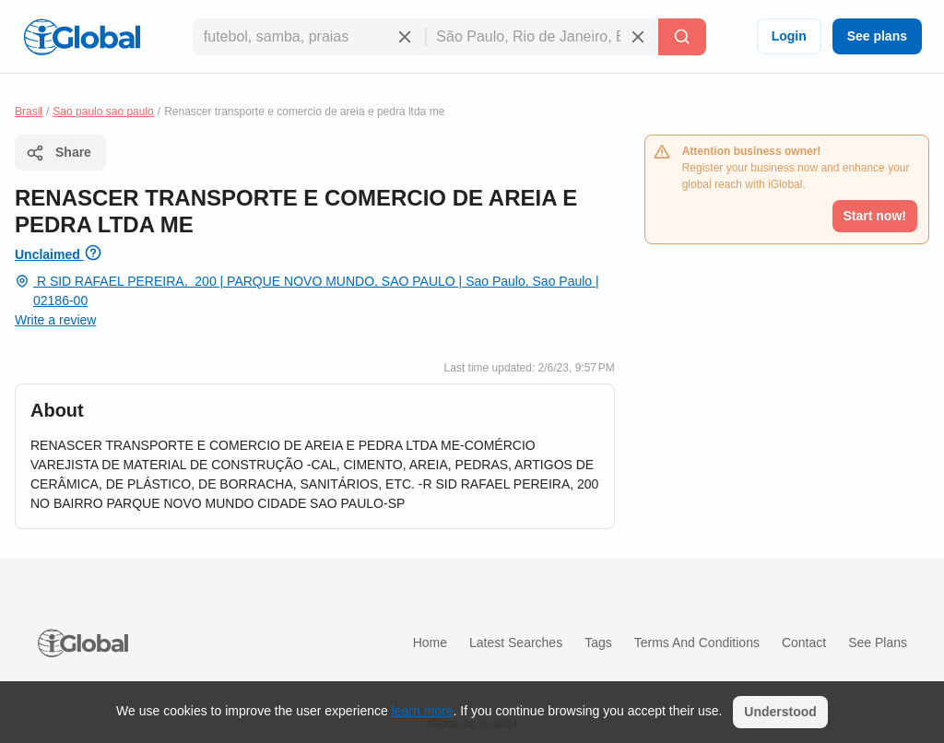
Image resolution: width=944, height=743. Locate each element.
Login (789, 36)
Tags (598, 642)
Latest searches (515, 642)
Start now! (875, 215)
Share (58, 153)
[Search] (682, 36)
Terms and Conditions (697, 642)
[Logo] (82, 36)
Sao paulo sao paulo (103, 111)
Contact (804, 642)
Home (430, 642)
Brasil (28, 111)
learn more (423, 710)
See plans (877, 36)
